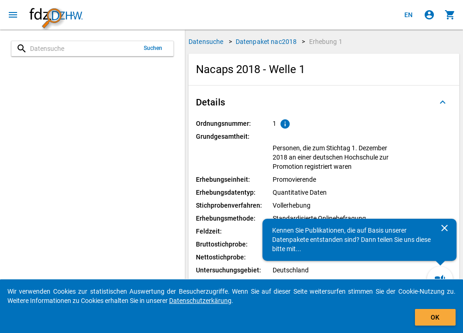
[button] (324, 102)
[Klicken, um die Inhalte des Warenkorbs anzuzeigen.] (450, 15)
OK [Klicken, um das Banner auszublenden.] (435, 317)
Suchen (153, 48)
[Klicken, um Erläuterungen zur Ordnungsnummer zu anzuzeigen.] (285, 124)
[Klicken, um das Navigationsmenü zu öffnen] (13, 15)
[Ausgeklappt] (442, 102)
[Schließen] (444, 228)
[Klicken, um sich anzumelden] (429, 15)
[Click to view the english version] (408, 15)
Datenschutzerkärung (200, 300)
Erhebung (325, 41)
